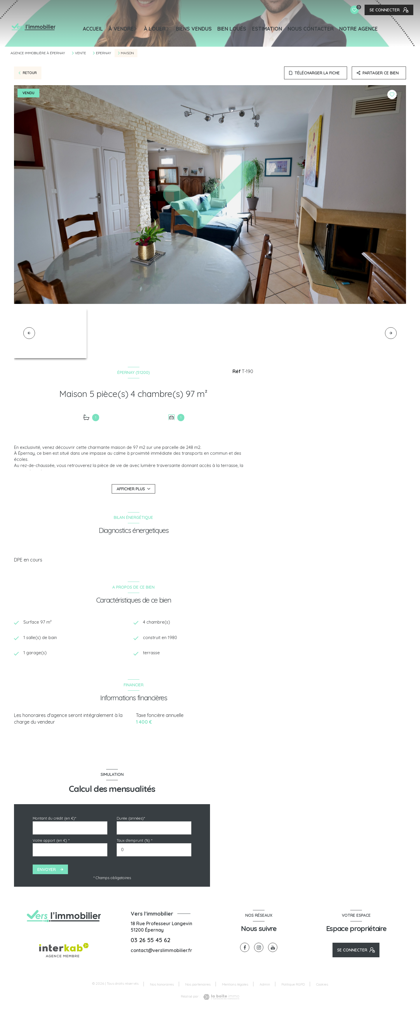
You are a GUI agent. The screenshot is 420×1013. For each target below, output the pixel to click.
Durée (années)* (131, 819)
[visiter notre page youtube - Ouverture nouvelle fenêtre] (272, 948)
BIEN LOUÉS (231, 29)
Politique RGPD (293, 985)
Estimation (267, 29)
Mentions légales (235, 985)
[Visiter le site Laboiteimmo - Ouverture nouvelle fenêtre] (219, 998)
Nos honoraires (162, 985)
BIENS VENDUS (194, 29)
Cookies (322, 986)
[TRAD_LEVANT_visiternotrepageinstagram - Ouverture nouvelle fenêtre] (258, 948)
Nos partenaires (198, 985)
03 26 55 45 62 (150, 941)
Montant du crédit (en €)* (54, 819)
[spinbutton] (154, 851)
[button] (391, 333)
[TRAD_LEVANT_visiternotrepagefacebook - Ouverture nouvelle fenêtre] (244, 948)
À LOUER (155, 29)
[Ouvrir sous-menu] (137, 28)
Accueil (93, 29)
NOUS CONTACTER (311, 29)
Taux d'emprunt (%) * (134, 841)
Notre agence (358, 29)
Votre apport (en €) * (51, 841)
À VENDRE (121, 29)
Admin (265, 985)
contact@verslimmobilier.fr (161, 951)
